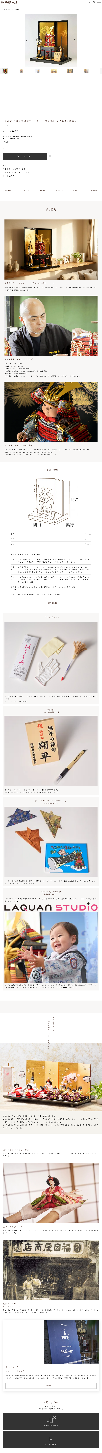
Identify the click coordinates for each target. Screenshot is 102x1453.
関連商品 (94, 190)
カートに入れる (25, 156)
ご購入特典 (42, 190)
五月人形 (10, 10)
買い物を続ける (9, 176)
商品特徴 (8, 190)
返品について (8, 165)
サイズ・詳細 (25, 190)
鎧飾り (17, 10)
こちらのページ (57, 587)
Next (74, 40)
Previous (27, 40)
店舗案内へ (49, 1386)
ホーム (3, 10)
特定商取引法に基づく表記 (14, 169)
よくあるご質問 (59, 190)
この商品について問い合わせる (16, 172)
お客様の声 (76, 190)
